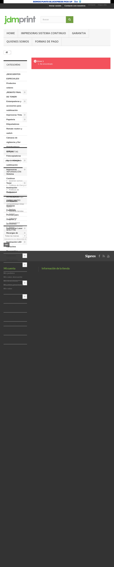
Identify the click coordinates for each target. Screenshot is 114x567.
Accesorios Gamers (11, 276)
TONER (15, 362)
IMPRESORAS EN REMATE (12, 199)
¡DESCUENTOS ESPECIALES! (13, 76)
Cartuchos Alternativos (12, 258)
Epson (11, 462)
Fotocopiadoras (13, 156)
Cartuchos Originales (11, 267)
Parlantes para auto (13, 307)
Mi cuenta (9, 528)
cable (22, 366)
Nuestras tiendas (15, 425)
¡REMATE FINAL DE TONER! (13, 94)
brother (8, 371)
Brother (11, 444)
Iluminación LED (14, 242)
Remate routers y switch (14, 131)
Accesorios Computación (12, 298)
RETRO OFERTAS (10, 330)
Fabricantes (13, 436)
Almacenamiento (14, 283)
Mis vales (8, 548)
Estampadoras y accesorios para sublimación (13, 105)
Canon (11, 449)
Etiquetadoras (12, 124)
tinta (7, 375)
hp (22, 371)
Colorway (12, 453)
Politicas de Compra (17, 399)
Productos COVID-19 (11, 316)
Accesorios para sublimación (13, 162)
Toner (9, 183)
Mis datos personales (13, 544)
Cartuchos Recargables (12, 248)
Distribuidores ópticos (12, 149)
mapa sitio (102, 5)
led (16, 371)
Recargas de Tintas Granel (12, 235)
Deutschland (14, 458)
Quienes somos (18, 41)
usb (14, 375)
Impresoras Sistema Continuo (43, 33)
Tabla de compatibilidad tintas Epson (15, 418)
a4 (15, 366)
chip (7, 362)
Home (11, 33)
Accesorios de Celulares (13, 289)
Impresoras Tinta (14, 115)
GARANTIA (79, 33)
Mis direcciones (11, 540)
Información (14, 387)
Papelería (10, 119)
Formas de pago (46, 41)
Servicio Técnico (14, 324)
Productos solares (11, 85)
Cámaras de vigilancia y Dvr (13, 140)
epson (8, 366)
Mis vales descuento (13, 537)
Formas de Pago (15, 411)
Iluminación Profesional (11, 190)
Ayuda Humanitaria (12, 339)
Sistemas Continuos (11, 208)
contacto (91, 5)
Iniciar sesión (55, 6)
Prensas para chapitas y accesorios (12, 219)
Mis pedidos (9, 533)
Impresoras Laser (14, 228)
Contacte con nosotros (75, 6)
